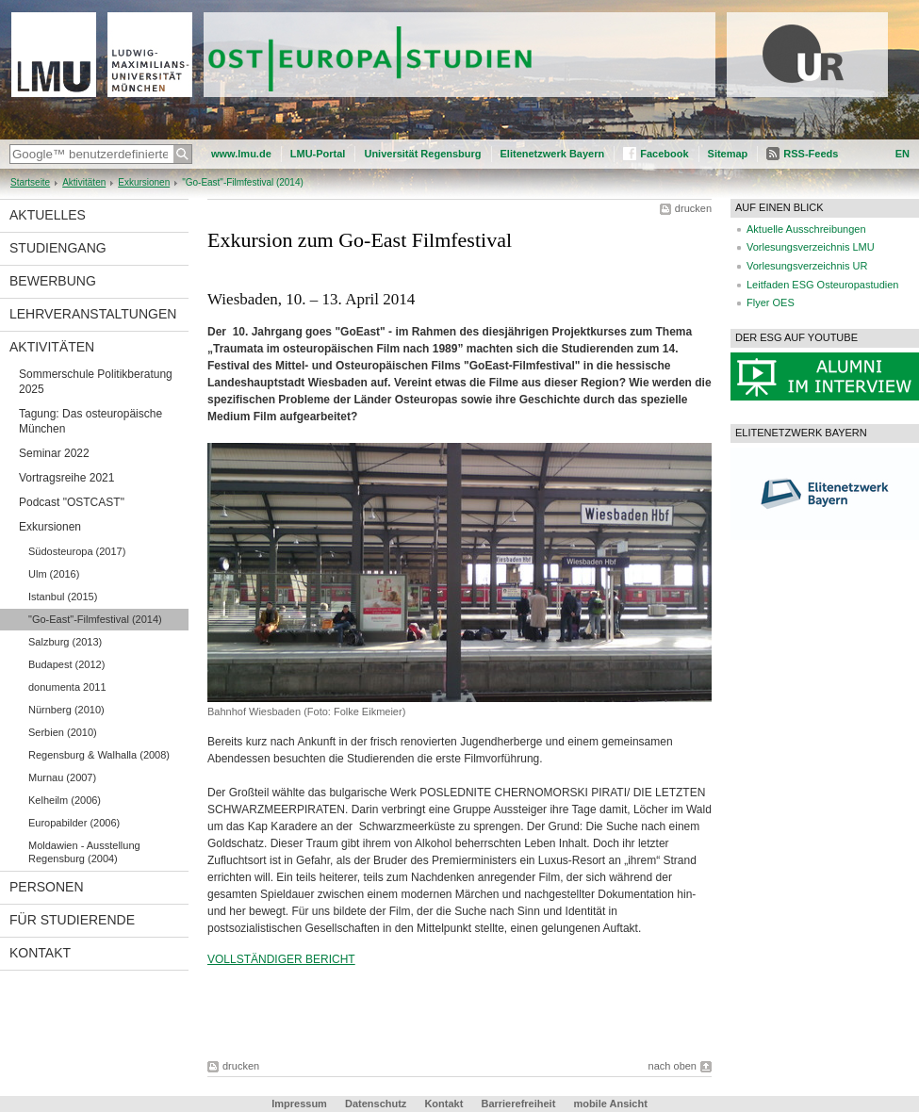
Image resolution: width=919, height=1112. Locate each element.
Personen (46, 886)
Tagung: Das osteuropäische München (90, 421)
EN (902, 153)
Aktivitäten (84, 182)
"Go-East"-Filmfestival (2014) (95, 619)
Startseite (30, 182)
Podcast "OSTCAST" (71, 502)
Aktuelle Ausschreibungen (806, 229)
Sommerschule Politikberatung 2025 (95, 382)
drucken (693, 208)
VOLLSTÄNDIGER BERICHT (281, 959)
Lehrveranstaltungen (92, 313)
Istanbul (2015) (62, 596)
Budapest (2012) (66, 664)
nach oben (672, 1065)
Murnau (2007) (62, 777)
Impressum (299, 1103)
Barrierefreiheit (519, 1103)
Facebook (664, 153)
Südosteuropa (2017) (76, 551)
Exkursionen (144, 182)
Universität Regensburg (422, 153)
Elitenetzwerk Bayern (553, 153)
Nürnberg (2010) (66, 709)
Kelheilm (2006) (64, 800)
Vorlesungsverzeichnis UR (807, 265)
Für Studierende (72, 919)
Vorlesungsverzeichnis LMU (811, 247)
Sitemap (728, 153)
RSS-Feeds (810, 153)
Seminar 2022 (54, 453)
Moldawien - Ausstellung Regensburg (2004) (84, 852)
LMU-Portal (318, 153)
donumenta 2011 (67, 687)
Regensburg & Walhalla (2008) (99, 754)
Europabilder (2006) (74, 822)
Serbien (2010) (62, 732)
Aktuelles (47, 214)
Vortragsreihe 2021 (66, 477)
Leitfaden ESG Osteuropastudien (822, 284)
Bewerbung (52, 280)
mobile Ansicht (610, 1103)
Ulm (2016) (53, 574)
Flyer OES (771, 302)
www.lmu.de (241, 153)
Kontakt (40, 952)
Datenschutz (375, 1103)
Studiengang (58, 247)
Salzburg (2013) (65, 641)
